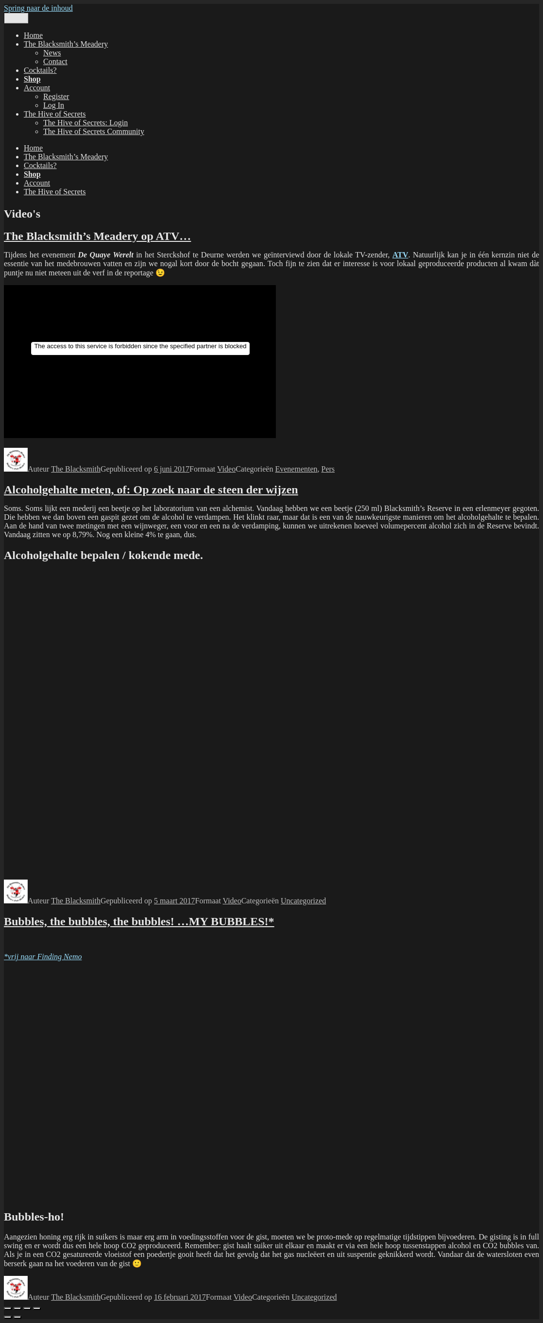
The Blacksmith (76, 469)
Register (56, 96)
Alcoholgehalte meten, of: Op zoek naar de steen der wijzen (151, 489)
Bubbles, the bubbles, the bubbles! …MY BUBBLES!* (139, 921)
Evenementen (296, 469)
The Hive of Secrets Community (93, 131)
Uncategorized (303, 901)
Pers (328, 469)
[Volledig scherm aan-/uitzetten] (17, 1308)
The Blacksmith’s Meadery (66, 44)
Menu (16, 18)
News (52, 53)
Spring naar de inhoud (38, 8)
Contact (55, 61)
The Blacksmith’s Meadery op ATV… (97, 236)
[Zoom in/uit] (8, 1308)
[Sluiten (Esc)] (37, 1308)
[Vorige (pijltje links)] (8, 1317)
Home (33, 35)
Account (37, 88)
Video (226, 469)
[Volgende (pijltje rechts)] (17, 1317)
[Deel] (27, 1308)
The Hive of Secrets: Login (85, 123)
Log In (53, 105)
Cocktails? (40, 70)
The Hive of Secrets (55, 114)
